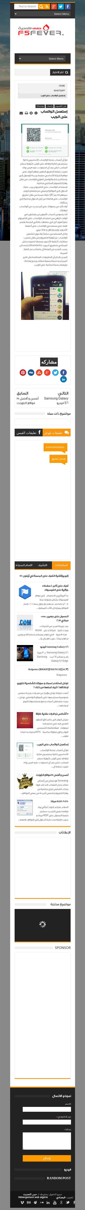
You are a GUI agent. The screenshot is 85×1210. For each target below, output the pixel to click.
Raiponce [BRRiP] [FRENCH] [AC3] (48, 669)
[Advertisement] (35, 51)
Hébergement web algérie (33, 1197)
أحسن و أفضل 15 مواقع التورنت (52, 775)
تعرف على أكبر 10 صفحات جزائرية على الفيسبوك (55, 588)
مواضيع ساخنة (60, 904)
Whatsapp (59, 90)
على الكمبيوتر (60, 106)
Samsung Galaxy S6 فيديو (54, 647)
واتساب (50, 106)
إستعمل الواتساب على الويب (52, 745)
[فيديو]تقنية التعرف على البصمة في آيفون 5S (43, 576)
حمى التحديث (30, 1194)
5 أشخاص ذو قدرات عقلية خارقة (52, 714)
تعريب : (64, 1197)
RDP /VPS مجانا (59, 801)
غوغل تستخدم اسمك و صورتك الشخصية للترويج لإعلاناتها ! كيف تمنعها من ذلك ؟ (42, 685)
